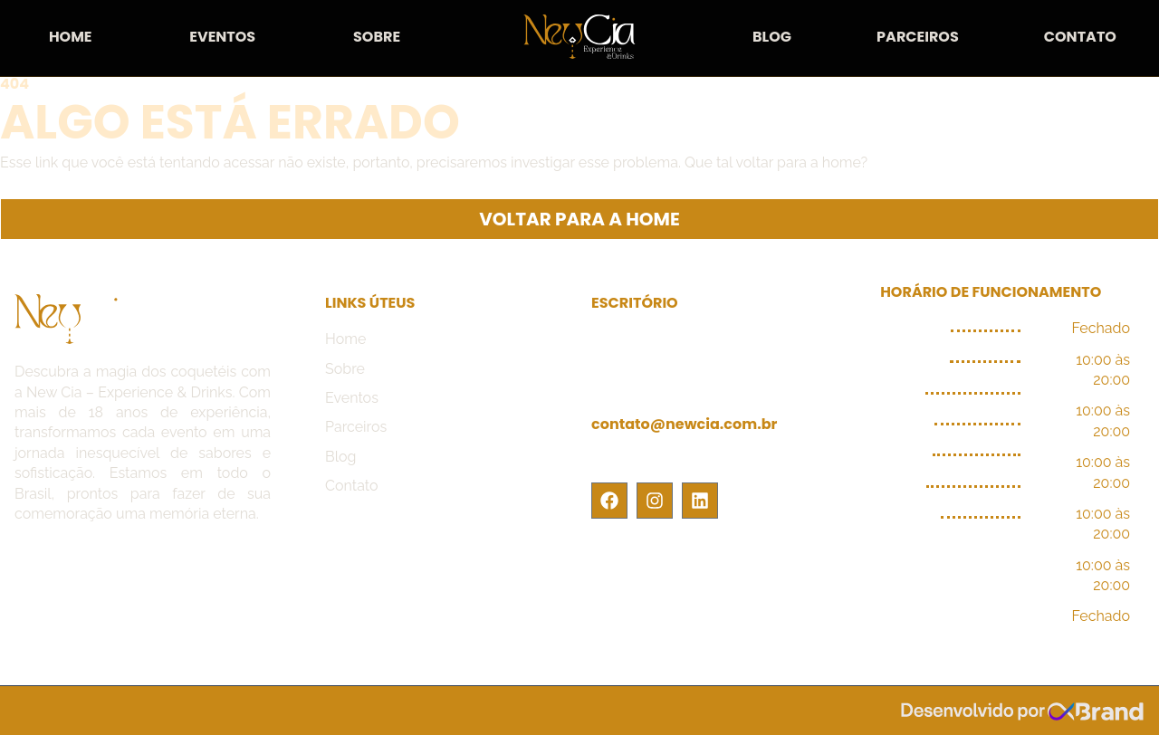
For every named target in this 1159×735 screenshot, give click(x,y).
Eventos (222, 36)
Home (70, 36)
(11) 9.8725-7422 (650, 456)
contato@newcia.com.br (684, 424)
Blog (771, 36)
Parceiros (917, 36)
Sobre (376, 36)
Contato (1080, 36)
